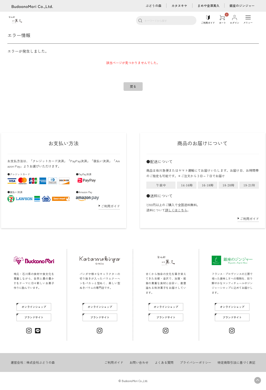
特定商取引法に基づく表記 (236, 362)
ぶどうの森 (153, 5)
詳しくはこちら (176, 210)
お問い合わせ (139, 362)
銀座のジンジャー (242, 5)
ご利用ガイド (110, 206)
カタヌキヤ (179, 5)
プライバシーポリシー (195, 362)
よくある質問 (164, 362)
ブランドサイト (33, 317)
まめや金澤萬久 (208, 5)
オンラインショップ (34, 307)
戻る (133, 86)
